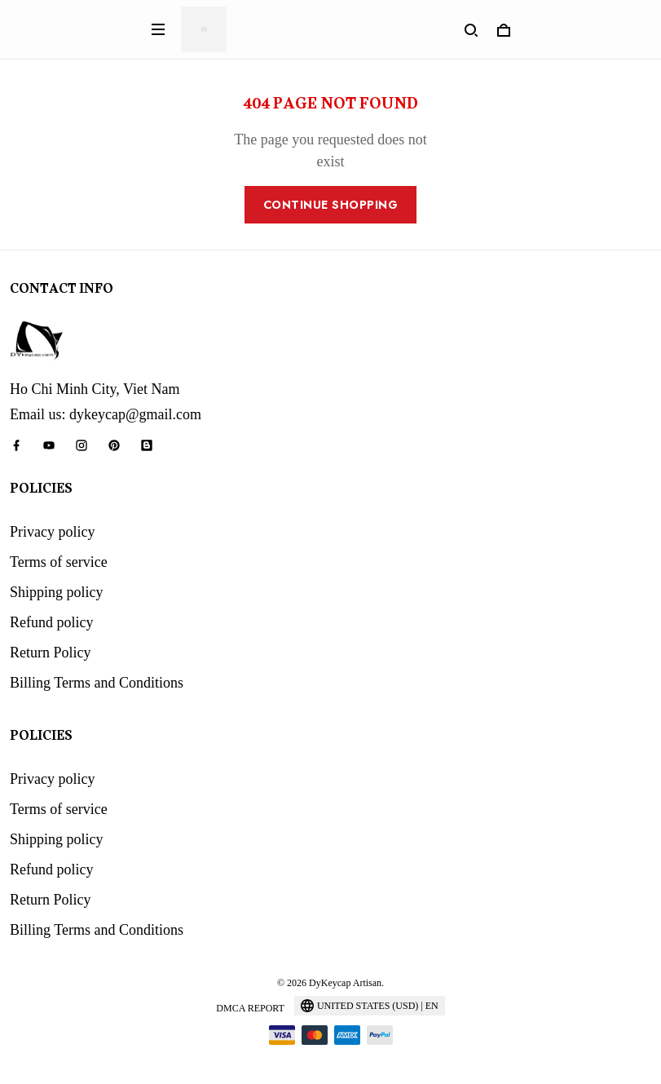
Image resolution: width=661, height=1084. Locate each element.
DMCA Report (250, 1008)
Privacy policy (52, 532)
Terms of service (59, 562)
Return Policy (50, 652)
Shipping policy (57, 592)
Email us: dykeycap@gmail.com (105, 414)
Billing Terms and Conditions (96, 683)
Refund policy (51, 622)
